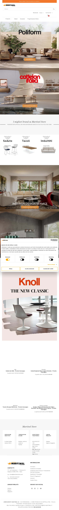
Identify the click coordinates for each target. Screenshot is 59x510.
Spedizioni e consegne (36, 474)
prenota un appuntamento (30, 207)
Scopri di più (8, 145)
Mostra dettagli (51, 264)
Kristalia (44, 369)
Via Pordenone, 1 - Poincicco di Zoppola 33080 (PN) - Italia (16, 470)
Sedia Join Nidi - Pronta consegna (15, 371)
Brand (15, 19)
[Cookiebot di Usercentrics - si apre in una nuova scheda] (51, 240)
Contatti (32, 478)
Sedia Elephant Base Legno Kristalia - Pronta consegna (43, 371)
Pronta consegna (44, 405)
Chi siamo (32, 466)
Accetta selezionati (29, 268)
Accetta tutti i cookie (48, 268)
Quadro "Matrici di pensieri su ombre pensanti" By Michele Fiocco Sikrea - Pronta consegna (43, 408)
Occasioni (22, 19)
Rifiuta (10, 268)
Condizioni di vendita (35, 468)
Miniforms (15, 405)
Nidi (15, 369)
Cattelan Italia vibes (29, 105)
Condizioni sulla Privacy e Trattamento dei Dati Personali (40, 471)
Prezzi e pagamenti (35, 476)
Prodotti (9, 19)
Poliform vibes (30, 59)
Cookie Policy (33, 480)
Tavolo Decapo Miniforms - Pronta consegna (15, 407)
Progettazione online (33, 19)
